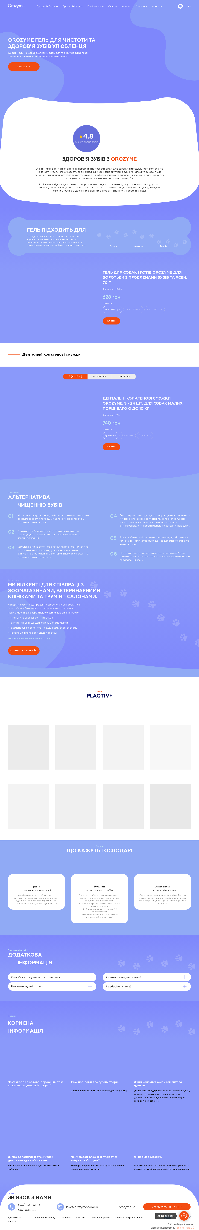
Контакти (157, 6)
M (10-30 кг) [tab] (99, 376)
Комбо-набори (96, 6)
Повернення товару (44, 1217)
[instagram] (180, 6)
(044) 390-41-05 (29, 1205)
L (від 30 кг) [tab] (124, 376)
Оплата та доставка (119, 6)
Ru (189, 6)
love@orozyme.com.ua (82, 1207)
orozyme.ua (127, 1207)
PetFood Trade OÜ (185, 1228)
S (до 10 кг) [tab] (75, 376)
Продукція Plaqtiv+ (73, 6)
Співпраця (141, 6)
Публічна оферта (100, 1217)
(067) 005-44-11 (29, 1210)
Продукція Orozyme (47, 6)
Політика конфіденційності (129, 1217)
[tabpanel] (99, 424)
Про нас (80, 1217)
